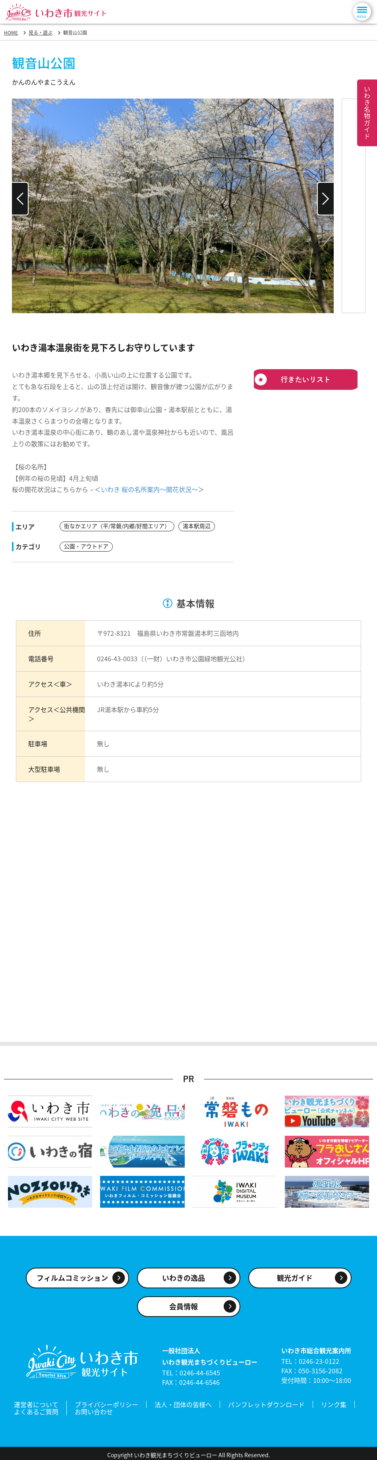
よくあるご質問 (36, 1409)
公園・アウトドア (86, 546)
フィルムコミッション (72, 1277)
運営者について (36, 1403)
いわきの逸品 (183, 1277)
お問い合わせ (94, 1409)
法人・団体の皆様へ (183, 1403)
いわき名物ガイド (367, 113)
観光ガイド (295, 1277)
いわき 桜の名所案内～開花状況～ (149, 489)
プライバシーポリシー (106, 1403)
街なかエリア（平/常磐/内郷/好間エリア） (117, 526)
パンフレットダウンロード (266, 1403)
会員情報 (183, 1306)
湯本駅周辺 (197, 526)
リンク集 (333, 1403)
